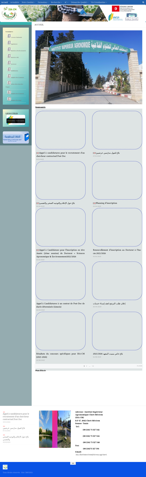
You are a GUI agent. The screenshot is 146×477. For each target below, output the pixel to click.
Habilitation (12, 69)
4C (66, 2)
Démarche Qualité (79, 2)
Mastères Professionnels (16, 49)
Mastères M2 (13, 56)
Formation (42, 2)
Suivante (20, 121)
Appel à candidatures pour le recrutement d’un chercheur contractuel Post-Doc (16, 416)
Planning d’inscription (105, 203)
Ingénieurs (12, 43)
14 (93, 366)
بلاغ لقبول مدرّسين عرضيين (106, 153)
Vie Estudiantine (98, 2)
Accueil (4, 2)
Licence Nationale (14, 36)
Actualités (14, 2)
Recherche (55, 2)
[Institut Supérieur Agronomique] (88, 387)
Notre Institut (28, 2)
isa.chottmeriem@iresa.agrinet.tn (92, 455)
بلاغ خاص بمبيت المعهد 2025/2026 (108, 354)
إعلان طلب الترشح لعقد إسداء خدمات (109, 303)
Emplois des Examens (15, 76)
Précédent (12, 121)
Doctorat (11, 63)
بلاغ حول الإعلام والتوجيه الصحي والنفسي (55, 203)
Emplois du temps (14, 99)
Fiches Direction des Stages (14, 84)
